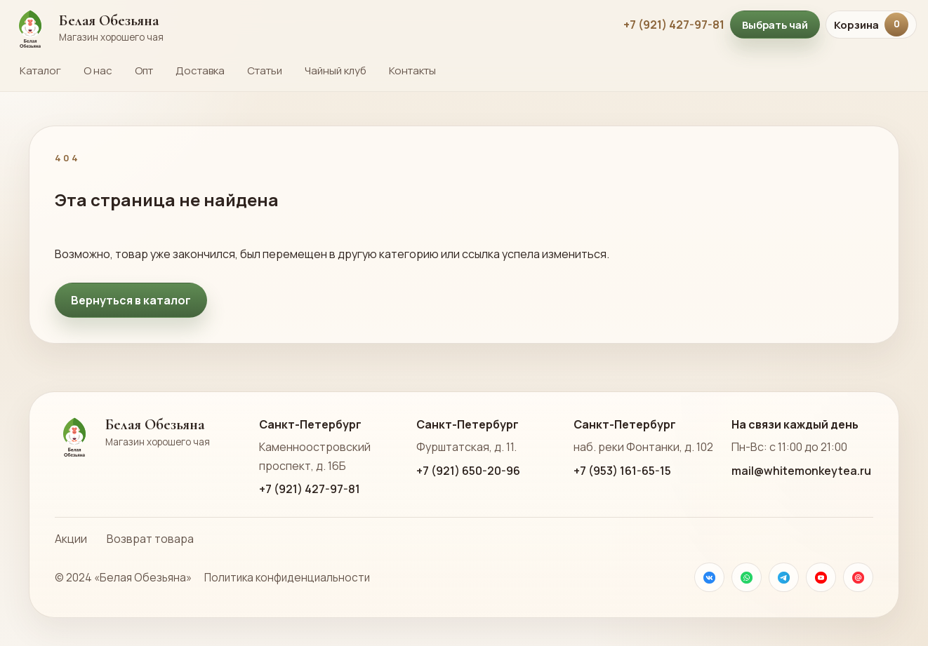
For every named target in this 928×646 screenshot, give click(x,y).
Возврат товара (150, 538)
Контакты (412, 70)
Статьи (264, 70)
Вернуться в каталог (131, 300)
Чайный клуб (335, 70)
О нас (98, 70)
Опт (144, 70)
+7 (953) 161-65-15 (622, 470)
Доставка (200, 70)
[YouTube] (821, 577)
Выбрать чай (775, 25)
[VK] (709, 577)
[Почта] (858, 577)
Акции (71, 538)
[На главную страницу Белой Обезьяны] (310, 24)
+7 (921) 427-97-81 (673, 24)
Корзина (871, 24)
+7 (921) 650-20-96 (468, 470)
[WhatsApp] (746, 577)
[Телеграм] (784, 577)
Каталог (40, 70)
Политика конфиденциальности (287, 577)
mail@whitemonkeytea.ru (801, 470)
